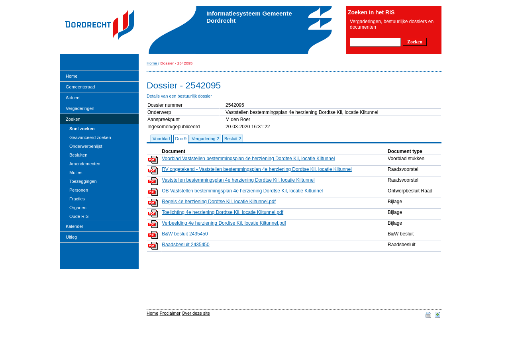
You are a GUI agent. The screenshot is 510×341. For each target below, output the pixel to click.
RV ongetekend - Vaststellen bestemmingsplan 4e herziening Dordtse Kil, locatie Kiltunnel (257, 169)
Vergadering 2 (205, 138)
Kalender (74, 226)
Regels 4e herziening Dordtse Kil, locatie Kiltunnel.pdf (219, 201)
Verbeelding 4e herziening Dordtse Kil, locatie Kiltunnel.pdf (224, 223)
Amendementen (84, 163)
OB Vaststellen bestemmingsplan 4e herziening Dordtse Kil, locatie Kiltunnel (242, 191)
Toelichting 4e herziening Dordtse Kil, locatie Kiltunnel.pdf (222, 212)
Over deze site (196, 313)
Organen (77, 207)
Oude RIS (78, 216)
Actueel (73, 97)
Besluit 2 (232, 138)
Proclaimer (169, 313)
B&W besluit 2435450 (185, 234)
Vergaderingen (80, 108)
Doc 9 (181, 138)
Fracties (77, 198)
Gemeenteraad (80, 86)
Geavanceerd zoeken (90, 137)
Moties (75, 172)
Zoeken (73, 119)
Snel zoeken (82, 128)
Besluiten (78, 155)
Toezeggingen (83, 181)
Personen (78, 190)
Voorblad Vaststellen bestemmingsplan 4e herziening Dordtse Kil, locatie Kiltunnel (248, 158)
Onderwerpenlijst (85, 146)
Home (71, 76)
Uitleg (71, 237)
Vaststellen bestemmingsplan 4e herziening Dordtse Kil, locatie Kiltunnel (238, 180)
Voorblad (161, 138)
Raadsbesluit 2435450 (185, 244)
